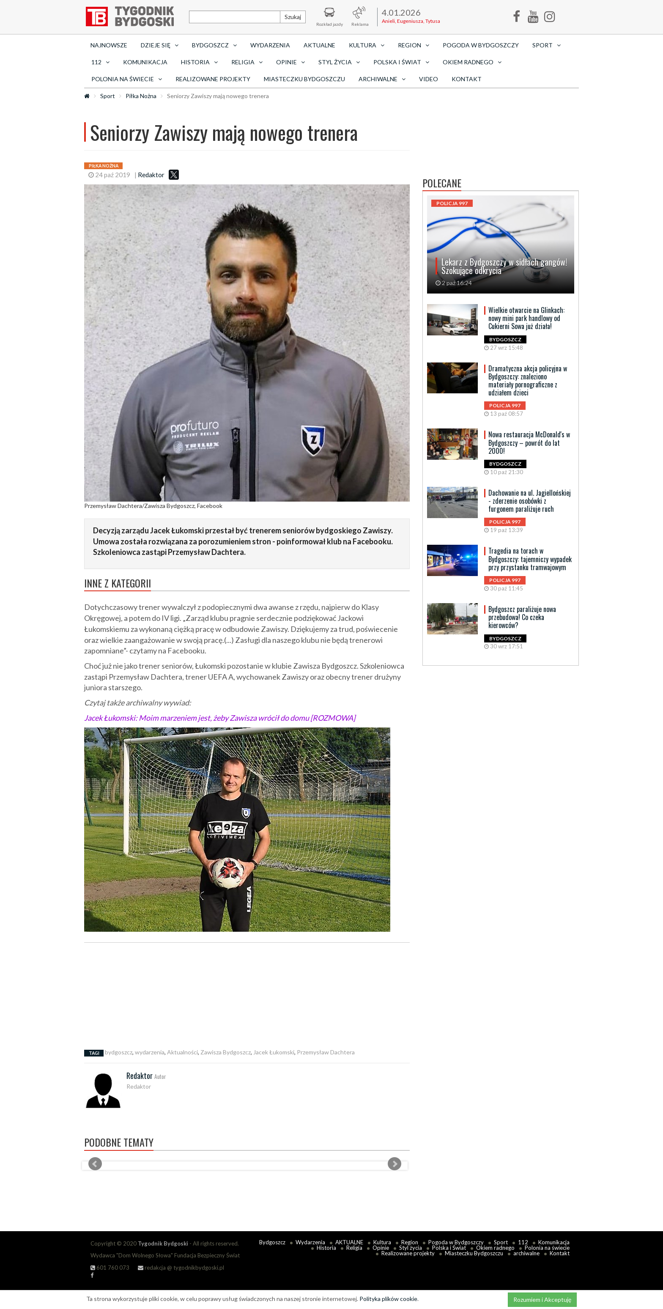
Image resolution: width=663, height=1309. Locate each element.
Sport (107, 95)
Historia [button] (199, 62)
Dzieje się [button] (159, 45)
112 (523, 1242)
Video (428, 78)
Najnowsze (108, 45)
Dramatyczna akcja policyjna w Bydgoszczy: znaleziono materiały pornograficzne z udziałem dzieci (527, 380)
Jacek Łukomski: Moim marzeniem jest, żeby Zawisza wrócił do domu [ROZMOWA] (219, 717)
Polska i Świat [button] (401, 62)
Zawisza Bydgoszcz (225, 1052)
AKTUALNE (319, 45)
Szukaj (293, 16)
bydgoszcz (118, 1052)
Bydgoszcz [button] (214, 45)
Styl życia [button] (339, 62)
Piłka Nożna (141, 95)
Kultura (382, 1242)
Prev (95, 1164)
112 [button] (100, 62)
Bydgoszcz (272, 1242)
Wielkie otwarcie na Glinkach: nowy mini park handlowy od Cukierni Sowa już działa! (526, 318)
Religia (354, 1247)
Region (409, 1242)
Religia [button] (247, 62)
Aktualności (182, 1052)
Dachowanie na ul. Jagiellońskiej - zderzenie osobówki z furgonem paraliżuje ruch (529, 501)
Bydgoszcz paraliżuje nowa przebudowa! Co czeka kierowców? (522, 617)
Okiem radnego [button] (472, 62)
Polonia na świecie (547, 1247)
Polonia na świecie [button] (126, 78)
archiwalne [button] (382, 78)
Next (394, 1164)
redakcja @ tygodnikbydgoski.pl (181, 1267)
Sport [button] (546, 45)
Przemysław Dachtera (326, 1052)
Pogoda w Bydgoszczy (481, 45)
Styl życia (410, 1247)
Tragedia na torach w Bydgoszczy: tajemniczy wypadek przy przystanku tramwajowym (530, 559)
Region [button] (413, 45)
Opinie (381, 1247)
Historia (326, 1247)
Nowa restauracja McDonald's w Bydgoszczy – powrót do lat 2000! (529, 442)
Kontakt (467, 78)
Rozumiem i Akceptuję (542, 1299)
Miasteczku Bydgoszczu (304, 78)
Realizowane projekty (212, 78)
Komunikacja (145, 62)
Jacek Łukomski (273, 1052)
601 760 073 (109, 1267)
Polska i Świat (449, 1247)
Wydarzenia (270, 45)
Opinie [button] (290, 62)
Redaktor (151, 174)
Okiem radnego (495, 1247)
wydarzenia (149, 1052)
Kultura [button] (366, 45)
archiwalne (526, 1253)
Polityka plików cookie (388, 1298)
